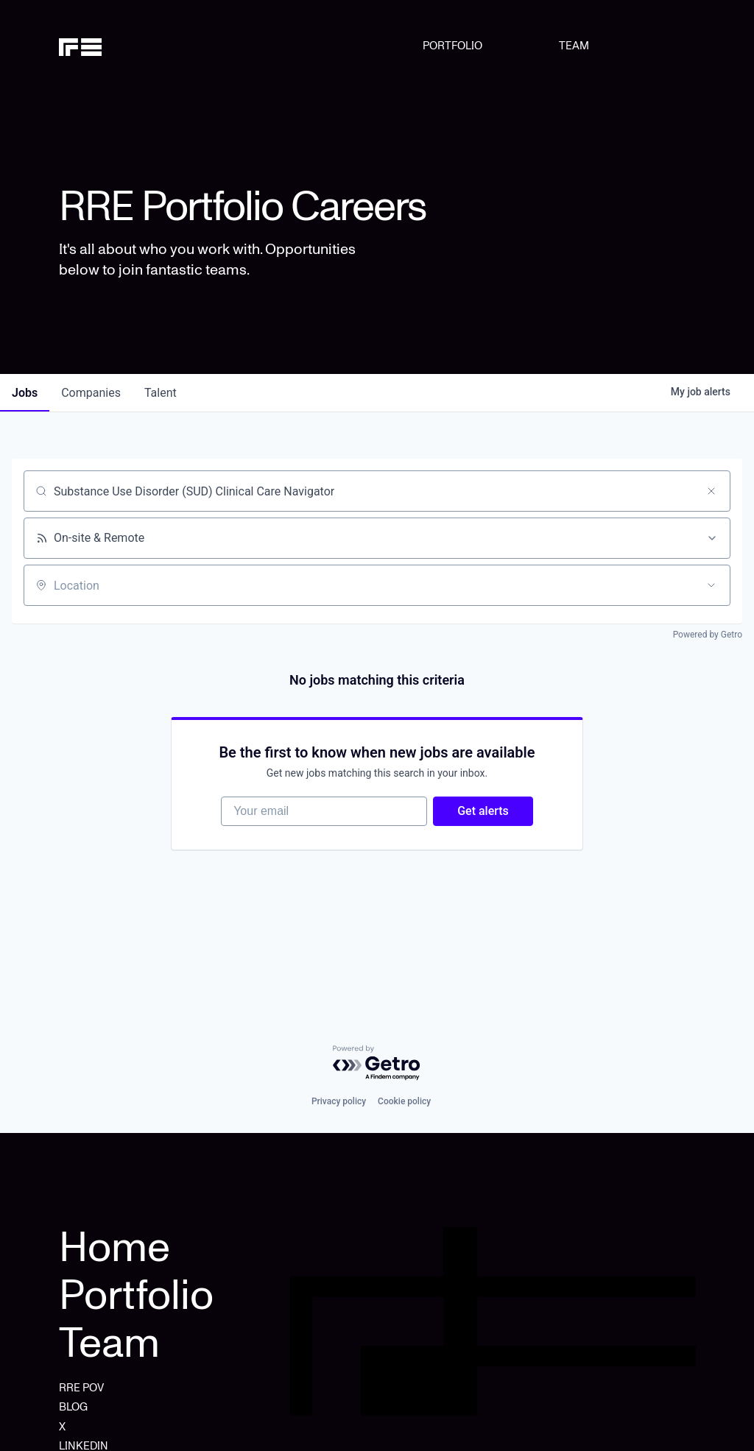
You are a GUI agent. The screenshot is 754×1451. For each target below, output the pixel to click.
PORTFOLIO (452, 45)
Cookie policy (404, 1101)
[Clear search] (711, 491)
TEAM (574, 45)
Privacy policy (338, 1101)
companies (91, 393)
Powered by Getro (707, 634)
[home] (104, 45)
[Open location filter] (711, 585)
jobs (25, 393)
